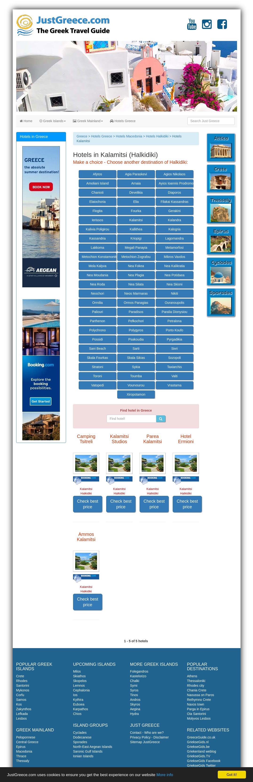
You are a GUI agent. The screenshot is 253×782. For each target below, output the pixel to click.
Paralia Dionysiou (174, 312)
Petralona (174, 321)
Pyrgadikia (174, 339)
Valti (174, 376)
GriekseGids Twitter (201, 765)
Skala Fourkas (97, 358)
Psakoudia (136, 339)
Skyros (135, 704)
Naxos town (195, 704)
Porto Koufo (174, 330)
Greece (82, 136)
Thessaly (22, 761)
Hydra (134, 714)
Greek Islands (52, 121)
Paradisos (136, 312)
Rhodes (21, 681)
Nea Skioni (175, 284)
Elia (136, 202)
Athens (192, 676)
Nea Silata (136, 284)
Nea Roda (97, 284)
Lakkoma (97, 247)
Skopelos (80, 681)
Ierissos (97, 220)
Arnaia (136, 183)
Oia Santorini (196, 714)
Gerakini (174, 211)
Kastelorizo (138, 676)
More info (164, 775)
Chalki (134, 681)
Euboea (78, 704)
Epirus (21, 747)
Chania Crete (196, 690)
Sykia (136, 367)
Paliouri (97, 312)
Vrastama (174, 385)
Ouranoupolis (174, 303)
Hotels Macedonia (129, 136)
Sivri (174, 348)
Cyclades (80, 732)
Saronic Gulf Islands (87, 751)
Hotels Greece (123, 121)
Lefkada (22, 714)
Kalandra (174, 220)
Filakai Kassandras (174, 202)
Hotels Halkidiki (157, 136)
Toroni (97, 376)
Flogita (97, 211)
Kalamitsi (136, 220)
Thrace (21, 756)
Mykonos (22, 690)
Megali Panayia (136, 247)
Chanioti (97, 192)
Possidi (97, 339)
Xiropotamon (136, 394)
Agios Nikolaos (174, 174)
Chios (77, 714)
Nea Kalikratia (174, 266)
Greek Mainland (88, 121)
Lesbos (21, 718)
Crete (20, 676)
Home (26, 121)
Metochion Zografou (136, 257)
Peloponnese (25, 737)
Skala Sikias (136, 358)
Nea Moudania (97, 275)
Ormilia (97, 303)
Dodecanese (82, 737)
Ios (75, 695)
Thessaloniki (196, 681)
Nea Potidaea (174, 275)
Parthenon (97, 321)
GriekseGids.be (198, 747)
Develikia (136, 192)
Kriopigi (136, 238)
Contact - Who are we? (147, 732)
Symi (133, 685)
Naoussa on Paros (200, 695)
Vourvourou (136, 385)
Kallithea (136, 229)
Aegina (135, 709)
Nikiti (174, 293)
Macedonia (24, 751)
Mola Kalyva (97, 266)
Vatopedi (97, 385)
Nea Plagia (136, 275)
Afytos (97, 174)
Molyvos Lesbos (198, 718)
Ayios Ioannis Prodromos (176, 183)
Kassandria (97, 238)
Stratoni (97, 367)
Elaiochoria (97, 202)
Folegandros (139, 671)
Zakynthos (23, 709)
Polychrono (97, 330)
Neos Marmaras (136, 293)
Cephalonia (81, 690)
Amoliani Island (97, 183)
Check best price (87, 504)
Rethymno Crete (199, 700)
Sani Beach (97, 348)
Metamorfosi (174, 247)
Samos (21, 700)
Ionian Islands (83, 756)
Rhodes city (195, 685)
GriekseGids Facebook (203, 761)
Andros (135, 700)
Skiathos (79, 676)
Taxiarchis (174, 367)
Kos (19, 704)
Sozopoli (174, 358)
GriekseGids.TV (198, 756)
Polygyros (136, 330)
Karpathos (80, 709)
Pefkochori (136, 321)
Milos (77, 671)
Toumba (136, 376)
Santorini (22, 685)
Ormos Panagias (136, 303)
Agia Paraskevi (136, 174)
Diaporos (174, 192)
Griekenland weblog (201, 751)
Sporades (80, 742)
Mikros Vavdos (174, 257)
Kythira (78, 700)
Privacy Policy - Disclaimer (149, 737)
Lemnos (79, 685)
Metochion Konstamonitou (99, 257)
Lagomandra (174, 238)
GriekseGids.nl (198, 742)
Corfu (20, 695)
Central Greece (27, 742)
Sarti (136, 348)
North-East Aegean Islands (92, 747)
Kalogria (174, 229)
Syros (134, 690)
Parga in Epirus (198, 709)
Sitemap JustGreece (145, 742)
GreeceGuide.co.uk (201, 737)
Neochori (97, 293)
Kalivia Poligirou (97, 229)
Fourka (136, 211)
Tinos (134, 695)
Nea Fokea (136, 266)
